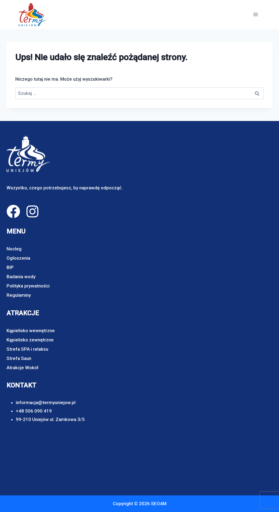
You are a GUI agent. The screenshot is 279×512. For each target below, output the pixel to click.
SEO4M (158, 503)
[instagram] (32, 211)
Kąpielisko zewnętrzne (30, 340)
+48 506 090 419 (34, 411)
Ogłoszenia (18, 258)
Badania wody (21, 276)
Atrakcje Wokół (22, 367)
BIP (10, 267)
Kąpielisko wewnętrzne (31, 330)
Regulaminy (19, 295)
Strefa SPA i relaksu (27, 349)
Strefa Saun (19, 358)
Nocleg (14, 249)
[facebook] (13, 211)
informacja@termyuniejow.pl (45, 402)
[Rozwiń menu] (255, 14)
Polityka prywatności (28, 286)
